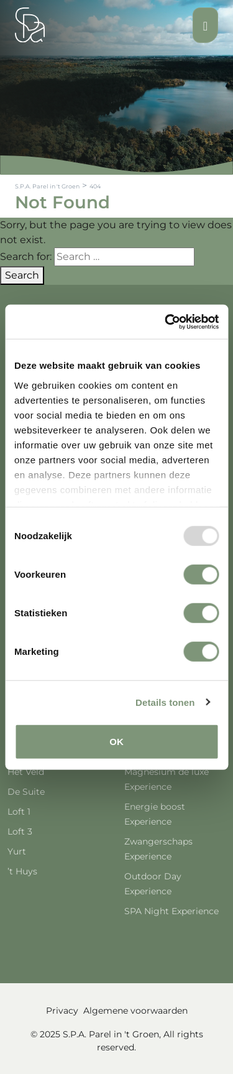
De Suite (26, 791)
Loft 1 (18, 811)
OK (116, 741)
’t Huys (22, 871)
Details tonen (164, 702)
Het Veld (25, 771)
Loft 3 (19, 831)
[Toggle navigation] (205, 25)
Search (22, 275)
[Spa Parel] (30, 24)
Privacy (62, 1010)
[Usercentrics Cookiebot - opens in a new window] (166, 321)
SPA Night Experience (171, 911)
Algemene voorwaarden (135, 1010)
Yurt (16, 851)
